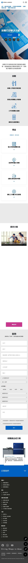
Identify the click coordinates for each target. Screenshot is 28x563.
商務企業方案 (6, 500)
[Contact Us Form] (9, 35)
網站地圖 (3, 555)
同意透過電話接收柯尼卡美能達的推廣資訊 (12, 423)
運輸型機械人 (6, 482)
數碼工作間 (5, 502)
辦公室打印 (5, 492)
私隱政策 (8, 553)
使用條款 (3, 553)
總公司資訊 (5, 536)
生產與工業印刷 (6, 494)
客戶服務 (5, 518)
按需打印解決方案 (11, 8)
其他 (21, 389)
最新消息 (5, 530)
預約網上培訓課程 (7, 516)
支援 (2, 511)
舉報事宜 (20, 553)
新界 (16, 389)
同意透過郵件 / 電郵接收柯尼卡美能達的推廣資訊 (13, 420)
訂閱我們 (13, 470)
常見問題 (5, 522)
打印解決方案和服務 (17, 6)
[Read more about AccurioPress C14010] (14, 454)
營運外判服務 (6, 506)
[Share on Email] (18, 39)
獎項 (4, 532)
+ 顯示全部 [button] (16, 135)
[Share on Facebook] (6, 39)
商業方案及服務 (7, 6)
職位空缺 (5, 534)
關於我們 (3, 525)
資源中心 (5, 514)
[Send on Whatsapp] (10, 39)
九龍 (10, 389)
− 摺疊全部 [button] (11, 135)
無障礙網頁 (14, 553)
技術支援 (5, 520)
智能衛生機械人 (6, 484)
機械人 (2, 480)
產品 (2, 490)
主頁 (2, 6)
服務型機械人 (6, 487)
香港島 (4, 389)
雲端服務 (5, 504)
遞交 (14, 428)
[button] (14, 239)
